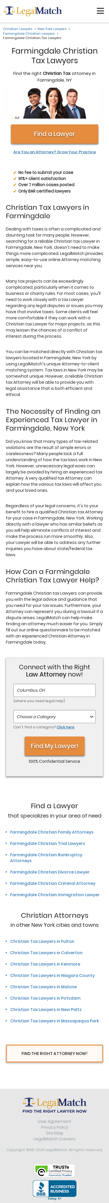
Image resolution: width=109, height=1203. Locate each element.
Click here (65, 727)
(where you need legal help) (39, 700)
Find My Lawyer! (54, 746)
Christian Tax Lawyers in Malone (43, 987)
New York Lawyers (51, 29)
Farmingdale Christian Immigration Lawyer (55, 895)
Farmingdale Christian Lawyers (29, 33)
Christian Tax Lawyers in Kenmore (45, 964)
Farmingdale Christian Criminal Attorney (52, 883)
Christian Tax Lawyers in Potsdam (45, 998)
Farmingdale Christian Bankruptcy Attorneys (46, 858)
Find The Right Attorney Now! (54, 1053)
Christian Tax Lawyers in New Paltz (46, 1009)
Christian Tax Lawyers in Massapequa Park (54, 1021)
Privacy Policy (54, 1127)
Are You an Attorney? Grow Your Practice (54, 152)
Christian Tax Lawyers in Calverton (46, 953)
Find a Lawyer (54, 134)
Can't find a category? (43, 727)
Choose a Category (36, 717)
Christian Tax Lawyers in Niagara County (52, 975)
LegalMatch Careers (55, 1139)
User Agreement (54, 1121)
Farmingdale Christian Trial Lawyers (47, 843)
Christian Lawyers (17, 29)
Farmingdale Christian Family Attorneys (52, 832)
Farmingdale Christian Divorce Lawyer (50, 872)
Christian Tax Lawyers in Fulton (42, 941)
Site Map (54, 1133)
